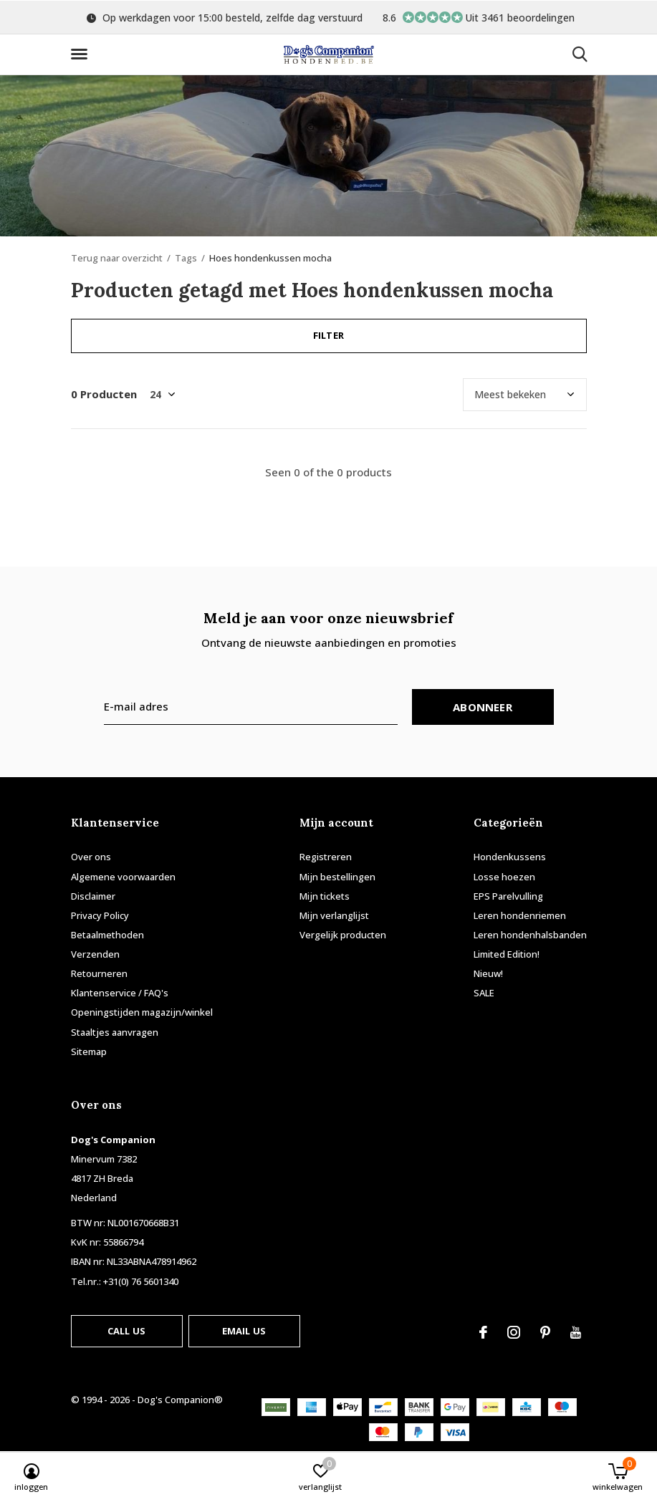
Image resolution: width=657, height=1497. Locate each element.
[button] (81, 54)
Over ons (91, 856)
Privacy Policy (100, 915)
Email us (244, 1330)
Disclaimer (93, 896)
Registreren (325, 856)
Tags (186, 257)
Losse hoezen (504, 876)
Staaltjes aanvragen (114, 1032)
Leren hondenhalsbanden (530, 934)
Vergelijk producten (342, 934)
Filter (328, 335)
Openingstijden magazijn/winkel (142, 1012)
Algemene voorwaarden (123, 876)
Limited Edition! (506, 954)
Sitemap (89, 1051)
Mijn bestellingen (337, 876)
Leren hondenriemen (520, 915)
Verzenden (95, 954)
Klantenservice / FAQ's (119, 992)
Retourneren (99, 973)
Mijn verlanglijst (334, 915)
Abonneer (482, 707)
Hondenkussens (510, 856)
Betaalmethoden (107, 934)
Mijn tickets (324, 896)
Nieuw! (488, 973)
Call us (126, 1330)
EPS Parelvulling (508, 896)
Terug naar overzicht (117, 257)
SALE (484, 992)
